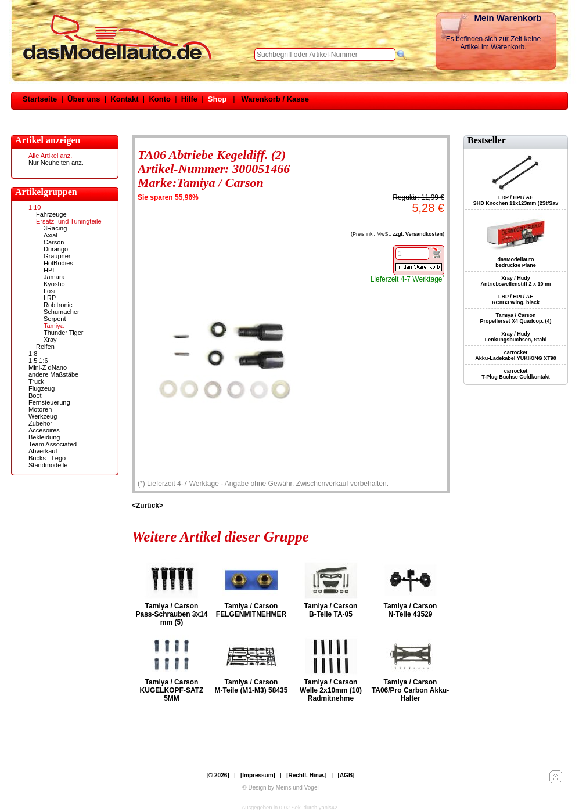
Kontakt (124, 99)
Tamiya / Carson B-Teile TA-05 (331, 610)
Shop (217, 99)
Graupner (57, 256)
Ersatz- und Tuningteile (69, 221)
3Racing (55, 228)
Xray (50, 339)
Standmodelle (47, 465)
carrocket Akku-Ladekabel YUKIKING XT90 (515, 355)
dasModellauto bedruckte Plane (515, 262)
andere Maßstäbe (53, 374)
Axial (50, 235)
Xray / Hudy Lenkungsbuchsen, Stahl (516, 337)
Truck (36, 381)
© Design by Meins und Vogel (280, 787)
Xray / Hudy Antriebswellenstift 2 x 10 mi (515, 281)
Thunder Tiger (63, 332)
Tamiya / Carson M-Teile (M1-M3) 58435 (251, 686)
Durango (56, 249)
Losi (49, 290)
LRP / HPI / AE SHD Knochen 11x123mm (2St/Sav (516, 200)
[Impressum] (257, 775)
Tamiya (54, 325)
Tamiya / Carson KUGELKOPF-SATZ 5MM (172, 690)
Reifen (45, 346)
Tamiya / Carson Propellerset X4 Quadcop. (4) (515, 318)
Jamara (54, 276)
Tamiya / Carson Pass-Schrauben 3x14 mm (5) (171, 614)
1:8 (32, 353)
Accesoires (44, 430)
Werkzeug (42, 416)
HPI (49, 269)
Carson (54, 242)
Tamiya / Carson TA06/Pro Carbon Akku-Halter (410, 690)
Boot (35, 395)
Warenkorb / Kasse (275, 99)
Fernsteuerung (49, 402)
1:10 (34, 207)
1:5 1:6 (38, 360)
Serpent (55, 318)
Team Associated (52, 444)
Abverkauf (42, 451)
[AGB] (346, 775)
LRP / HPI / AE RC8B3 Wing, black (516, 299)
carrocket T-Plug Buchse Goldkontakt (515, 374)
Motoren (40, 409)
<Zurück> (147, 506)
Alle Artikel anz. (50, 155)
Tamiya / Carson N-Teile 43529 (410, 610)
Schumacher (62, 311)
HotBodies (58, 262)
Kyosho (54, 283)
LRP (50, 297)
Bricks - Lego (47, 458)
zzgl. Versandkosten (418, 234)
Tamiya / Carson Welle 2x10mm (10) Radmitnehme (331, 690)
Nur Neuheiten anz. (56, 162)
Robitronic (58, 304)
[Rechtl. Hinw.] (306, 775)
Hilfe (189, 99)
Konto (160, 99)
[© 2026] (218, 775)
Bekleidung (44, 437)
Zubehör (40, 423)
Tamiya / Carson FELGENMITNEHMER (251, 610)
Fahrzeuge (51, 214)
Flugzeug (41, 388)
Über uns (83, 99)
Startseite (40, 99)
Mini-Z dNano (47, 367)
